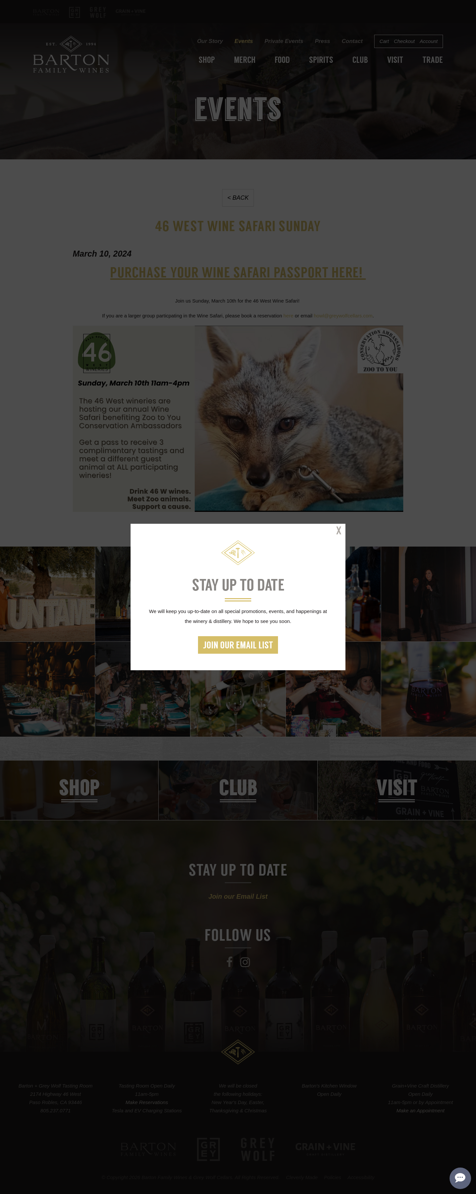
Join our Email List (238, 646)
